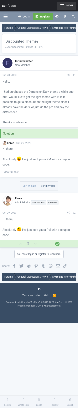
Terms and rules (31, 295)
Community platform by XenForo (37, 302)
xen (9, 6)
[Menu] (5, 16)
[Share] (68, 75)
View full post (11, 172)
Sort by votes (48, 185)
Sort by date (29, 185)
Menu (66, 6)
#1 (74, 75)
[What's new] (65, 16)
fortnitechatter (16, 47)
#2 (74, 212)
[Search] (73, 16)
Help (46, 295)
